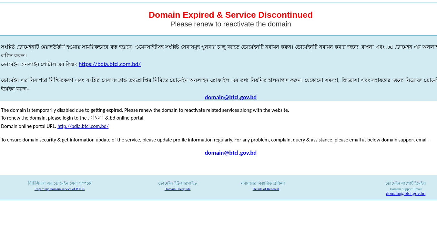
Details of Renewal (266, 189)
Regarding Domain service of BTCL (60, 189)
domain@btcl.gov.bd (231, 97)
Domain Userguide (178, 189)
